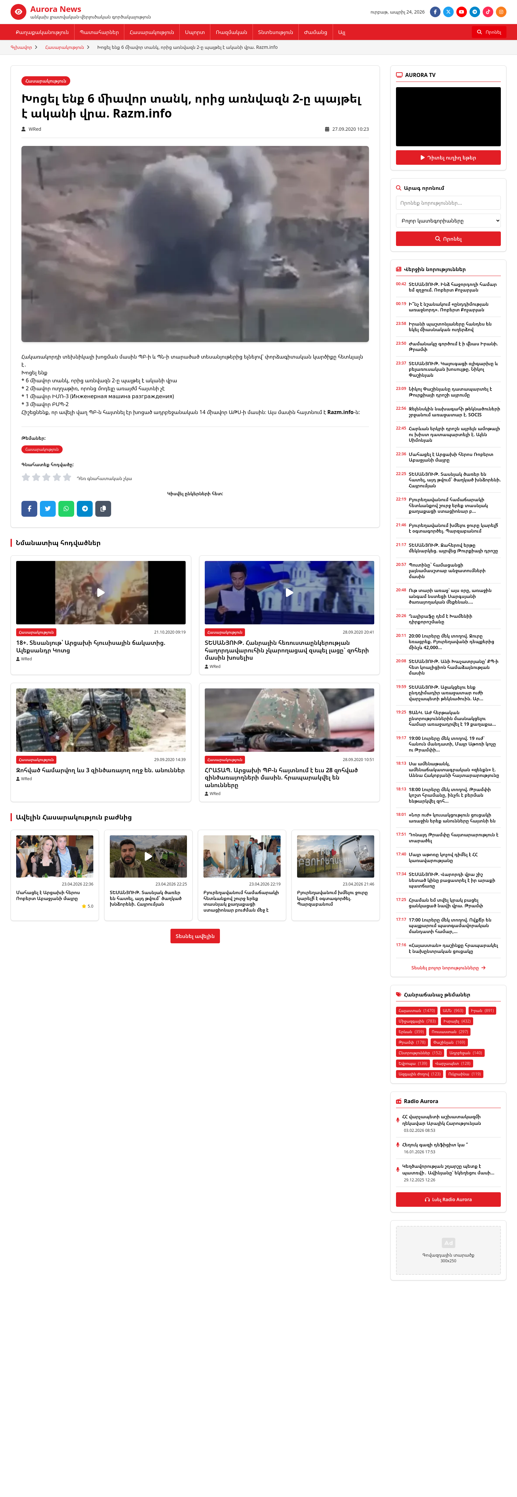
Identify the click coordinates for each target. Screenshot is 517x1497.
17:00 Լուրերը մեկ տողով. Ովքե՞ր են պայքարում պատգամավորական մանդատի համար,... (450, 925)
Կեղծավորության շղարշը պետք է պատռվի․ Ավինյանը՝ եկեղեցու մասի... (448, 1169)
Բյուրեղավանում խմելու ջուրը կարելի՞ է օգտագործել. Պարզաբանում (332, 898)
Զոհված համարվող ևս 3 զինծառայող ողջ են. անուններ (100, 770)
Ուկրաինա (464, 1074)
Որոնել (448, 238)
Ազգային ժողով (420, 1074)
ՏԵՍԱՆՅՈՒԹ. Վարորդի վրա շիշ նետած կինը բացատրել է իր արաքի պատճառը (452, 880)
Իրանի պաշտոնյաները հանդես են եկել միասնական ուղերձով (450, 327)
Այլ (342, 32)
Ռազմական (231, 32)
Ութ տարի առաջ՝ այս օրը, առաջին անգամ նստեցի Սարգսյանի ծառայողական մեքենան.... (450, 596)
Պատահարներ (99, 32)
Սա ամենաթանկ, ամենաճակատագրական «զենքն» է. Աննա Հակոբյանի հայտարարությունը (454, 769)
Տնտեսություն (275, 32)
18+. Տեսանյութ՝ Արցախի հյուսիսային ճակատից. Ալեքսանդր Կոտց (90, 646)
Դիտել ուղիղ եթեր (448, 157)
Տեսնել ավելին (195, 936)
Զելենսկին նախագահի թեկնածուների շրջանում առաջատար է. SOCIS (454, 411)
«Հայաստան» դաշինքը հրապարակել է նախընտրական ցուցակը (453, 948)
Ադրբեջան (465, 1053)
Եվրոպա (413, 1063)
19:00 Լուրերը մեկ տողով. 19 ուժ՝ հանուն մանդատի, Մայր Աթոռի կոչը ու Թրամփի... (452, 744)
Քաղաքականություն (42, 32)
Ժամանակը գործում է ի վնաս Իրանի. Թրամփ (453, 346)
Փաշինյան (449, 1042)
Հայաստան (417, 1010)
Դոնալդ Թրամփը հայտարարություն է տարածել (454, 837)
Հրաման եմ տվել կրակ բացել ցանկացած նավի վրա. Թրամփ (446, 903)
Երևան (411, 1031)
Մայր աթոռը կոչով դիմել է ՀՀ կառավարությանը (443, 857)
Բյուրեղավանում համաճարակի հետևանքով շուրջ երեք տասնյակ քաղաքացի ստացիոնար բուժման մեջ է (241, 901)
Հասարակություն (152, 32)
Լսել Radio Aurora (448, 1199)
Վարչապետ (453, 1063)
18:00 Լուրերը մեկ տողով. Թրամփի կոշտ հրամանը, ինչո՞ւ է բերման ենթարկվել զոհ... (450, 795)
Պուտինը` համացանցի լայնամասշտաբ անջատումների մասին (447, 570)
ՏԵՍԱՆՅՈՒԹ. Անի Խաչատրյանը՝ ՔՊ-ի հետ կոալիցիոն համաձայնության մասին (454, 667)
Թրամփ (412, 1042)
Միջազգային (417, 1021)
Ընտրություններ (420, 1053)
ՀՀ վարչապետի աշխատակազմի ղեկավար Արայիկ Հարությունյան (441, 1119)
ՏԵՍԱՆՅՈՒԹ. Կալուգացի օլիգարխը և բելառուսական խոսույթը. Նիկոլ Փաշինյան (453, 369)
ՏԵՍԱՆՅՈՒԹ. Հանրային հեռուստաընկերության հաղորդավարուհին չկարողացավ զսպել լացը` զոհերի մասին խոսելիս (287, 650)
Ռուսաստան (450, 1031)
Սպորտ (195, 32)
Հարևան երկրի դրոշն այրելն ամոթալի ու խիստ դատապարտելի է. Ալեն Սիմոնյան (454, 434)
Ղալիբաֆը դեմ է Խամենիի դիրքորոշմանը (440, 619)
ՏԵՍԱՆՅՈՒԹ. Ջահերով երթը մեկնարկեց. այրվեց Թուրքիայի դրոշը (453, 548)
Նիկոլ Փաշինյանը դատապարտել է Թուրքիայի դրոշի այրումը (450, 392)
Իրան (482, 1010)
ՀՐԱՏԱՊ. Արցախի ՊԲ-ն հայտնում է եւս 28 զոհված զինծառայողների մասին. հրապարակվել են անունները (281, 777)
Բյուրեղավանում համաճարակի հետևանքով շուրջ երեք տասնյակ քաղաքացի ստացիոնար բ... (448, 505)
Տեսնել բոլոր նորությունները (448, 967)
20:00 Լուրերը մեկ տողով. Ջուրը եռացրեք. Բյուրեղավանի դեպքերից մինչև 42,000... (451, 641)
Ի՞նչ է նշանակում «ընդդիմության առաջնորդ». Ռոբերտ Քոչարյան (449, 307)
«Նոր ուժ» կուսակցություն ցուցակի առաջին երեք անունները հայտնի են (452, 818)
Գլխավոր (21, 47)
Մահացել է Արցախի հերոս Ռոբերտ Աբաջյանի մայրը (48, 895)
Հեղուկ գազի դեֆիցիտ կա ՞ (435, 1144)
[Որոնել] (489, 32)
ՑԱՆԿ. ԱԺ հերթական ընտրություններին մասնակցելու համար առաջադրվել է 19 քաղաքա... (452, 718)
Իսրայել (457, 1021)
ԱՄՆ (453, 1010)
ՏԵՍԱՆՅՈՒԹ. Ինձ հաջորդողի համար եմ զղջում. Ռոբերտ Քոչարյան (453, 287)
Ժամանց (315, 32)
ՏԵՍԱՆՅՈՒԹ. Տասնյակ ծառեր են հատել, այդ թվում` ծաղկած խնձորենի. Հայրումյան (146, 898)
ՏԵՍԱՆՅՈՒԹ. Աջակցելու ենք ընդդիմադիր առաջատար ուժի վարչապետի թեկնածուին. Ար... (446, 693)
